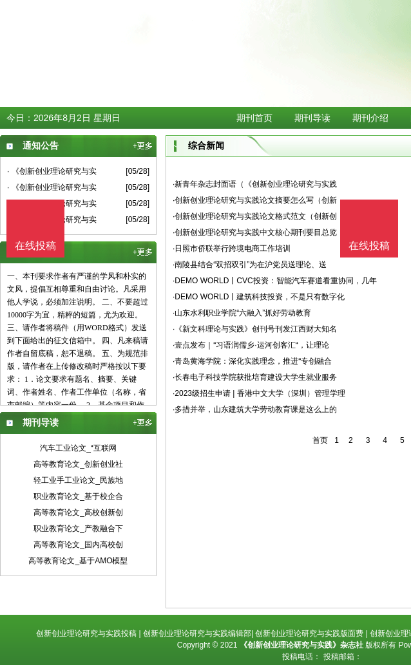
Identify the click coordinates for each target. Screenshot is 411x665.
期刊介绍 (370, 118)
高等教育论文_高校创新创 (78, 512)
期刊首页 (254, 118)
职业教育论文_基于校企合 (78, 496)
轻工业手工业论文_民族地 (78, 480)
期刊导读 (312, 118)
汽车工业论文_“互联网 (78, 448)
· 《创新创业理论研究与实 (52, 171)
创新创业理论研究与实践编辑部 (197, 633)
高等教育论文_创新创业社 (78, 464)
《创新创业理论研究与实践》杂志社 (301, 645)
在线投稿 (369, 245)
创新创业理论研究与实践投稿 (86, 633)
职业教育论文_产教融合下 (78, 528)
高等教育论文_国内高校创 (78, 544)
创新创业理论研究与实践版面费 (309, 633)
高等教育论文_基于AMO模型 (78, 560)
